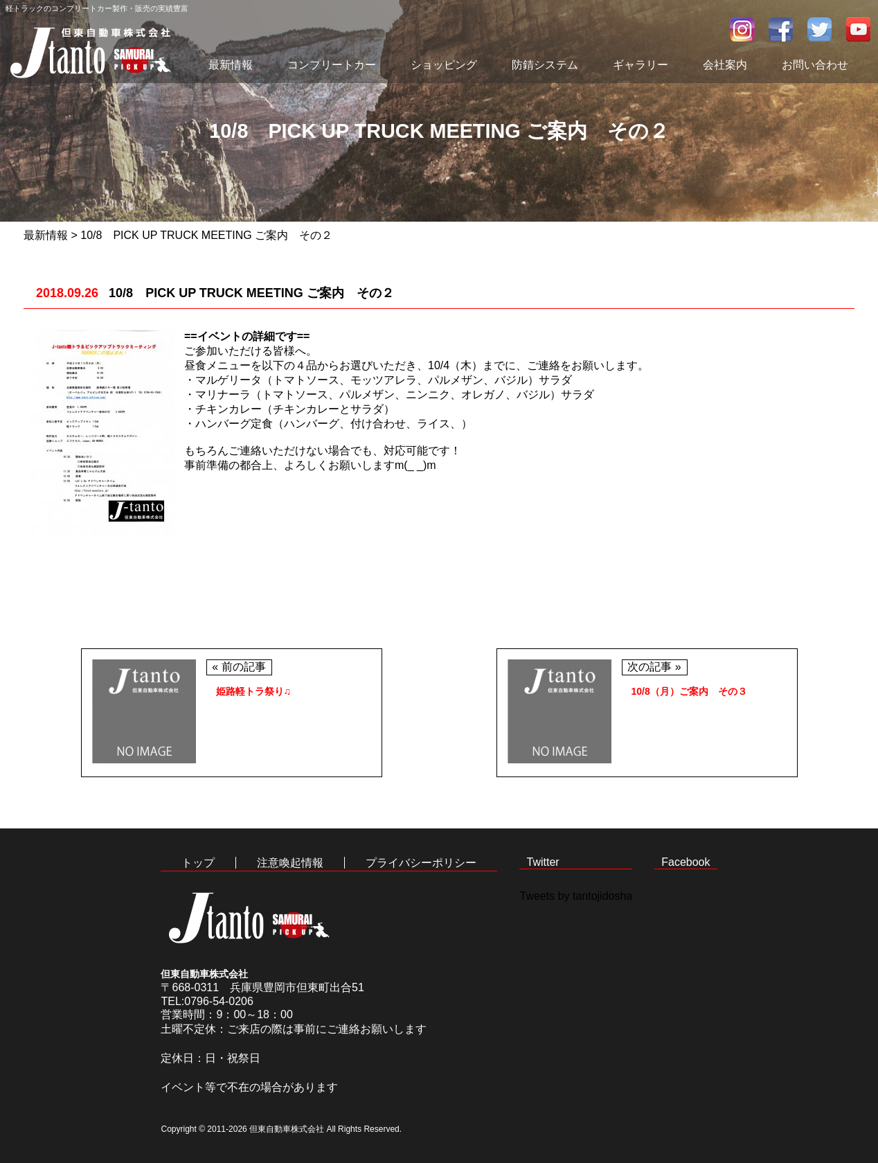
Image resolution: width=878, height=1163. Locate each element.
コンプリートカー (331, 65)
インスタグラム (742, 29)
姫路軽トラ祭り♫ (254, 691)
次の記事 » (654, 667)
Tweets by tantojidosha (575, 896)
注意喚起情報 (290, 863)
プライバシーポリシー (421, 863)
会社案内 (725, 65)
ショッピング (444, 65)
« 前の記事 (238, 667)
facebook (781, 29)
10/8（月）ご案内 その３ (689, 691)
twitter (819, 29)
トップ (198, 863)
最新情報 (230, 65)
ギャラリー (640, 65)
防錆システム (545, 65)
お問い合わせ (815, 65)
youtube (858, 29)
